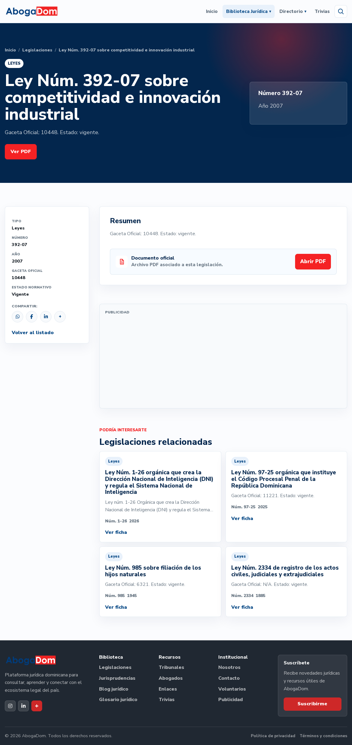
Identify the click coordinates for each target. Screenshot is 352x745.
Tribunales (171, 667)
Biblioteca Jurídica (248, 11)
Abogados (171, 678)
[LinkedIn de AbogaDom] (23, 705)
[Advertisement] (223, 361)
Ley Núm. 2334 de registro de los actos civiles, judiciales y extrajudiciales (285, 571)
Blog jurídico (113, 689)
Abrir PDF (313, 261)
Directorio (292, 11)
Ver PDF (21, 151)
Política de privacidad (273, 736)
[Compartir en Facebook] (31, 316)
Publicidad (230, 699)
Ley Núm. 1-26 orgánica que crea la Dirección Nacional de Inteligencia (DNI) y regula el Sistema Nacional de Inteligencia (159, 482)
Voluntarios (232, 689)
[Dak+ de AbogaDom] (36, 705)
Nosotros (229, 667)
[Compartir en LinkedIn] (45, 316)
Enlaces (168, 689)
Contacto (229, 678)
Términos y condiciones (323, 736)
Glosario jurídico (118, 699)
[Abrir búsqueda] (341, 11)
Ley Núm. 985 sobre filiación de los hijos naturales (153, 571)
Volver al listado (33, 332)
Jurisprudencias (117, 678)
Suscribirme (312, 703)
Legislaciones (37, 50)
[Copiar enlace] (60, 316)
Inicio (212, 11)
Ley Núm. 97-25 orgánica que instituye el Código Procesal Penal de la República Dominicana (283, 479)
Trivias (322, 11)
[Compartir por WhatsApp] (17, 316)
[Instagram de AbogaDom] (10, 705)
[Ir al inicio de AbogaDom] (31, 11)
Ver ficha (116, 532)
